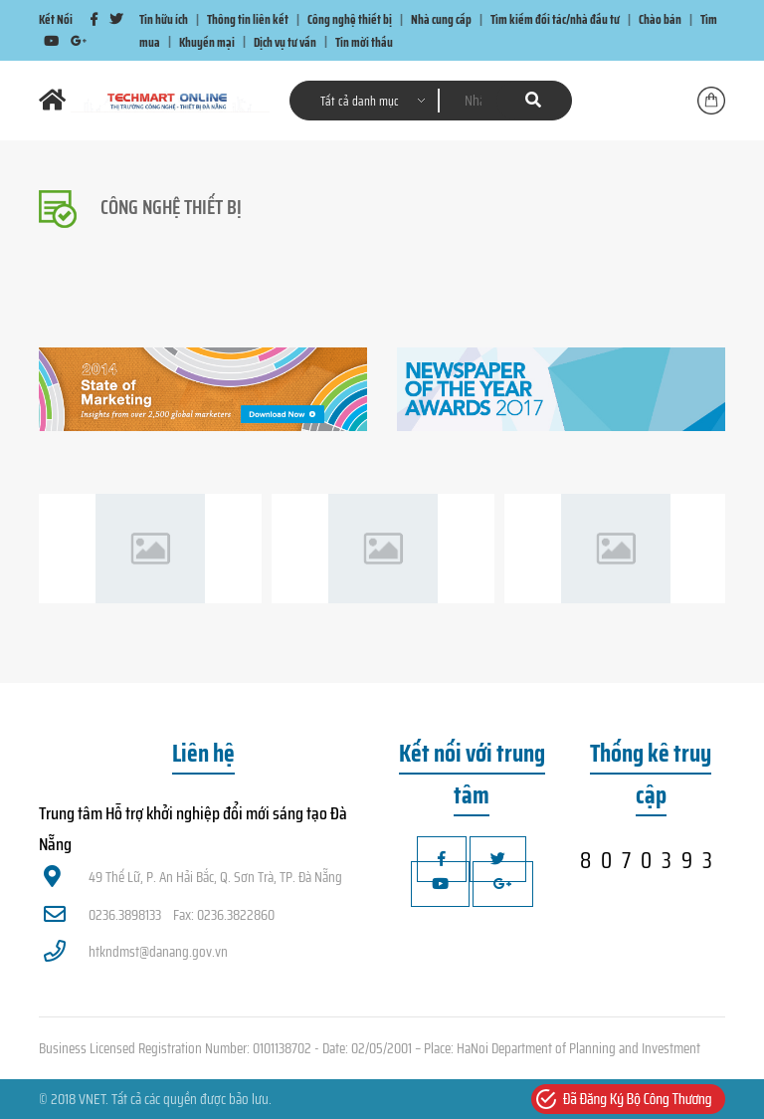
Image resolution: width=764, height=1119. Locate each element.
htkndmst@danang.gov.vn (136, 952)
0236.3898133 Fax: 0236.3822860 (159, 915)
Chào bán (660, 19)
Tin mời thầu (364, 41)
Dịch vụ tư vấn (285, 41)
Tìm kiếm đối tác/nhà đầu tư (555, 19)
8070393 (651, 860)
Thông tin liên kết (247, 19)
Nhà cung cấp (441, 19)
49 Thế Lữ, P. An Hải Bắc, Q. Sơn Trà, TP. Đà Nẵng (193, 877)
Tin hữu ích (163, 19)
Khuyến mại (207, 41)
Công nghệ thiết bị (349, 19)
